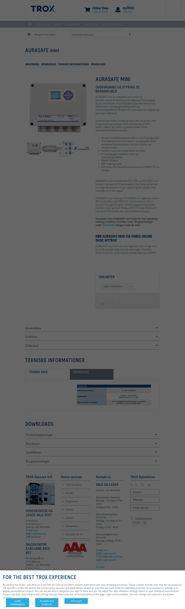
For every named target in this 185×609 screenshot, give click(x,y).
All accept (76, 600)
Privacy (7, 597)
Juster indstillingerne (17, 602)
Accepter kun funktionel (47, 602)
